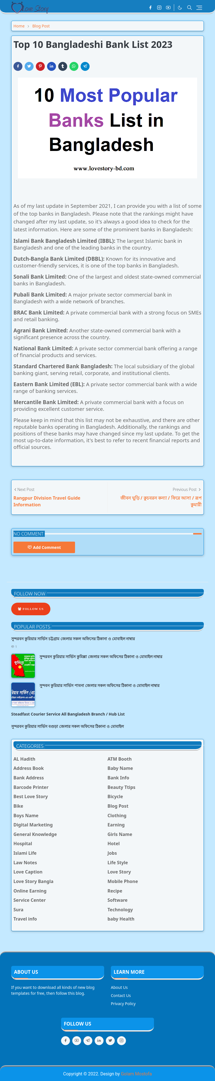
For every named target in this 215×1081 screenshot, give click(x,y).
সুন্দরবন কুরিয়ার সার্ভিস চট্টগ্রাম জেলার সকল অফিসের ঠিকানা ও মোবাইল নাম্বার (73, 638)
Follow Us (31, 609)
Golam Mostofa (136, 1074)
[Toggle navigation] (199, 7)
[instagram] (159, 7)
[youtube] (168, 7)
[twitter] (110, 1040)
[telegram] (87, 1040)
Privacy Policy (123, 1003)
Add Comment (44, 547)
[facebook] (150, 7)
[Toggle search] (189, 8)
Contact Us (121, 995)
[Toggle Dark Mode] (179, 7)
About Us (119, 987)
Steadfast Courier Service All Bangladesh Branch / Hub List (68, 714)
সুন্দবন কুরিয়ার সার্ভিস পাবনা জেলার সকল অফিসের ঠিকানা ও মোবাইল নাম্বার (99, 685)
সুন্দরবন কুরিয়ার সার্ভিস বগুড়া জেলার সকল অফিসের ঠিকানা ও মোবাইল (67, 726)
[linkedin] (99, 1040)
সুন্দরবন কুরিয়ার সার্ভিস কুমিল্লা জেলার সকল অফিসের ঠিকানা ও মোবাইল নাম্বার (100, 656)
